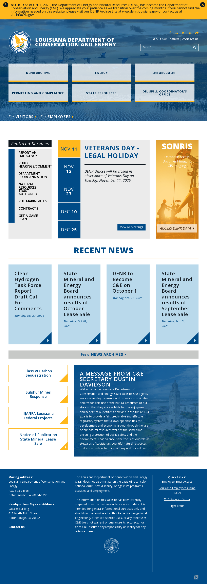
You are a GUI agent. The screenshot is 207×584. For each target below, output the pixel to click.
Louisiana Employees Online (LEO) (177, 490)
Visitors (22, 116)
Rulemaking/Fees (33, 201)
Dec (69, 211)
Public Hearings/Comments (35, 165)
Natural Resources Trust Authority (28, 189)
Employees (57, 116)
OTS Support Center (177, 499)
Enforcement (164, 73)
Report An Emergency (28, 154)
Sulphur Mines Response (38, 394)
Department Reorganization (33, 175)
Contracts (28, 208)
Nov (69, 149)
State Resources (101, 93)
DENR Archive (38, 73)
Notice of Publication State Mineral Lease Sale (43, 440)
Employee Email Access (177, 481)
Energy (101, 73)
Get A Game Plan (28, 217)
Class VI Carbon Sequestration (38, 373)
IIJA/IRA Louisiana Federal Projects (38, 415)
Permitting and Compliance (38, 93)
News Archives (103, 354)
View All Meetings (131, 227)
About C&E (159, 39)
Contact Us (190, 39)
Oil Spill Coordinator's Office (165, 92)
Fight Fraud (177, 506)
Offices (175, 39)
